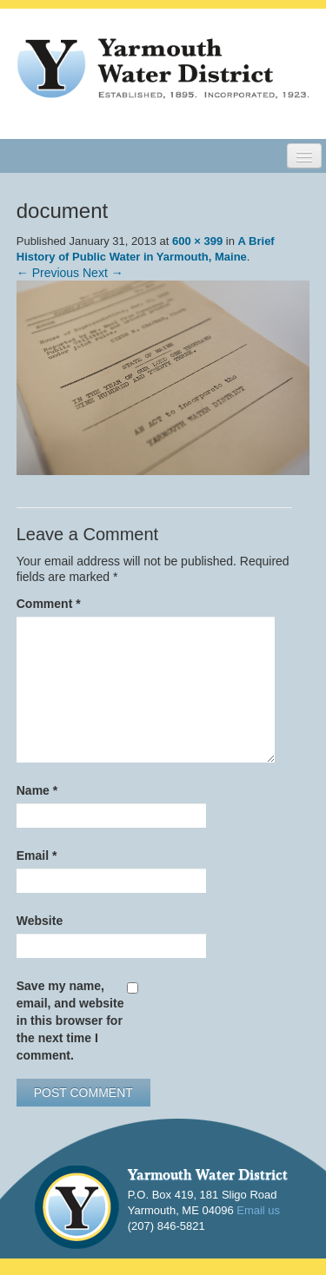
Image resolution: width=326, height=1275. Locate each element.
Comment (49, 604)
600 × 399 (197, 241)
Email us (258, 1210)
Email (37, 855)
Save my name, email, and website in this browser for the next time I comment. (70, 1020)
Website (40, 921)
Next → (103, 273)
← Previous (48, 273)
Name (37, 790)
